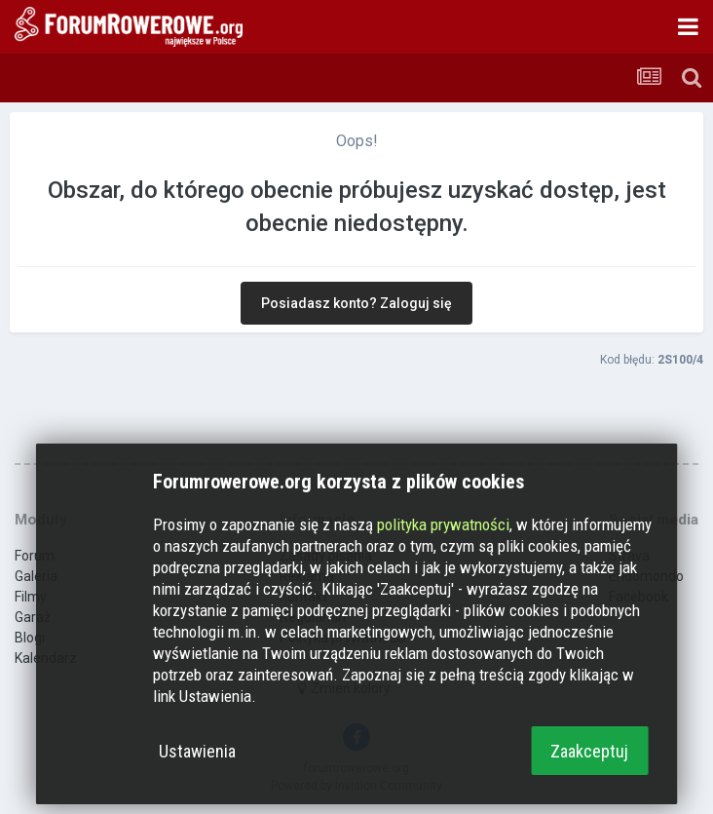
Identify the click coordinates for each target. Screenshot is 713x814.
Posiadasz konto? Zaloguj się (356, 303)
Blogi (30, 637)
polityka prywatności (443, 524)
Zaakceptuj (589, 751)
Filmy (31, 596)
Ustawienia (197, 751)
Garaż (33, 617)
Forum (35, 555)
